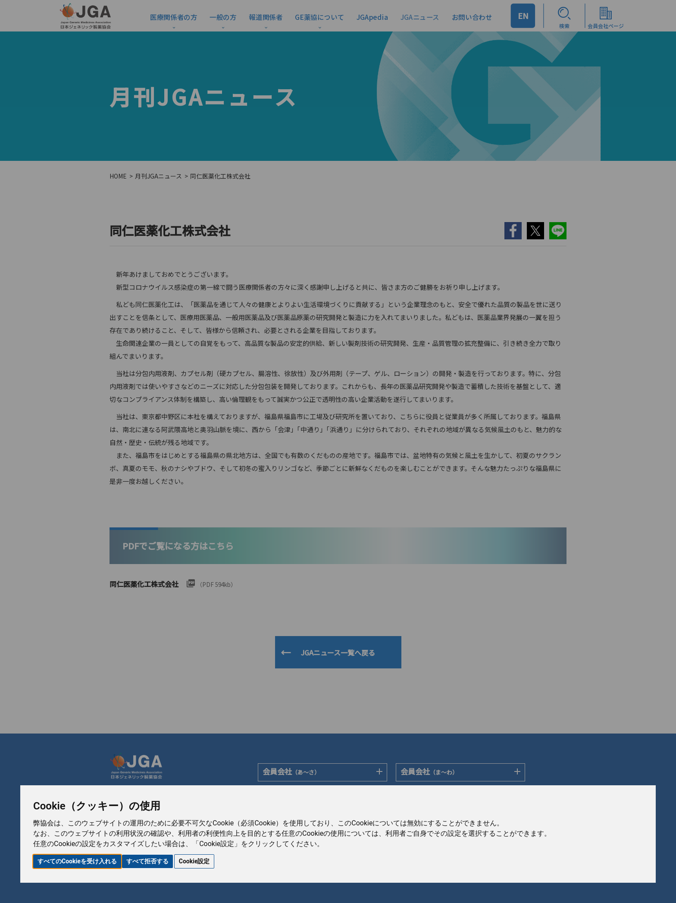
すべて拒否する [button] (147, 861)
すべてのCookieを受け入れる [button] (77, 861)
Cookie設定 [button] (194, 861)
